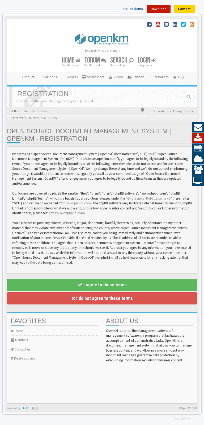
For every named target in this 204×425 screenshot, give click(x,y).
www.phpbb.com (78, 203)
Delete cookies (23, 358)
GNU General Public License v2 (148, 198)
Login (147, 60)
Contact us (20, 349)
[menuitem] (93, 77)
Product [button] (25, 77)
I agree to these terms (102, 284)
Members (19, 340)
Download (159, 9)
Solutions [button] (47, 77)
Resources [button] (158, 77)
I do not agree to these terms (102, 298)
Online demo (133, 9)
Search (122, 60)
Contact (184, 9)
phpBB (25, 408)
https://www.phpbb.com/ (67, 213)
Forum (95, 60)
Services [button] (69, 77)
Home (71, 60)
